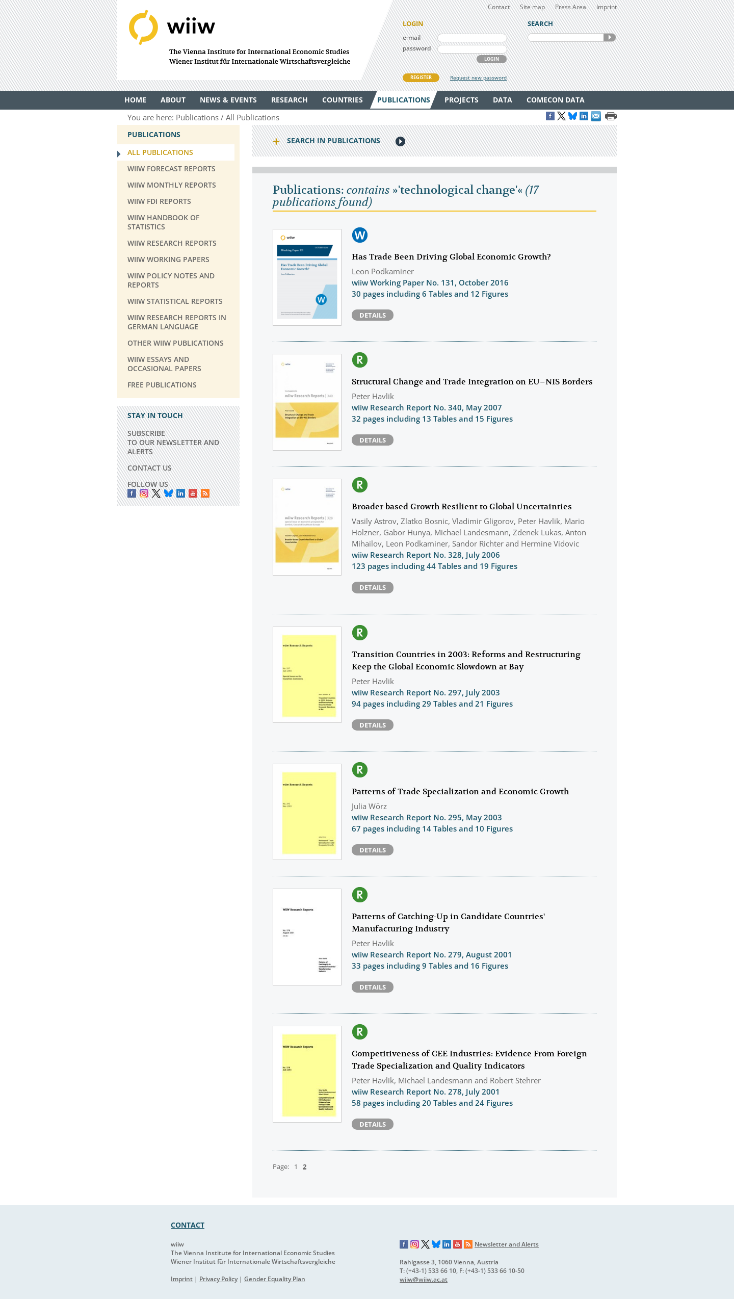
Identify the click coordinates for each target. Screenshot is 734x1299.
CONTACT (187, 1225)
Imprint (606, 7)
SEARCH (610, 37)
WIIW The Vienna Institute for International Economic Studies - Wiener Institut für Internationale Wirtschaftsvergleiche (254, 40)
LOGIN (491, 59)
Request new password (478, 77)
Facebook (131, 493)
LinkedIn (180, 493)
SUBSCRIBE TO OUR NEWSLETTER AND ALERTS (173, 442)
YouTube (193, 493)
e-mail (412, 37)
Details (372, 315)
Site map (532, 7)
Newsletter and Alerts (507, 1244)
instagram (144, 493)
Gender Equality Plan (274, 1279)
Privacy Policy (218, 1279)
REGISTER (421, 77)
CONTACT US (149, 468)
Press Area (570, 7)
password (417, 48)
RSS (205, 493)
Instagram (415, 1244)
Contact (499, 7)
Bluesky (168, 493)
